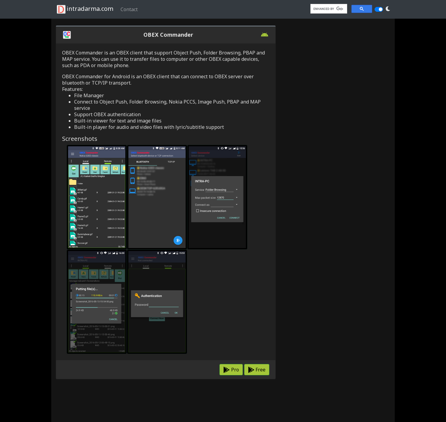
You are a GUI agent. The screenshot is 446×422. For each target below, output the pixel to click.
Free (256, 369)
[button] (387, 9)
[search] (328, 9)
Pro (231, 369)
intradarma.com (84, 9)
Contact (129, 9)
